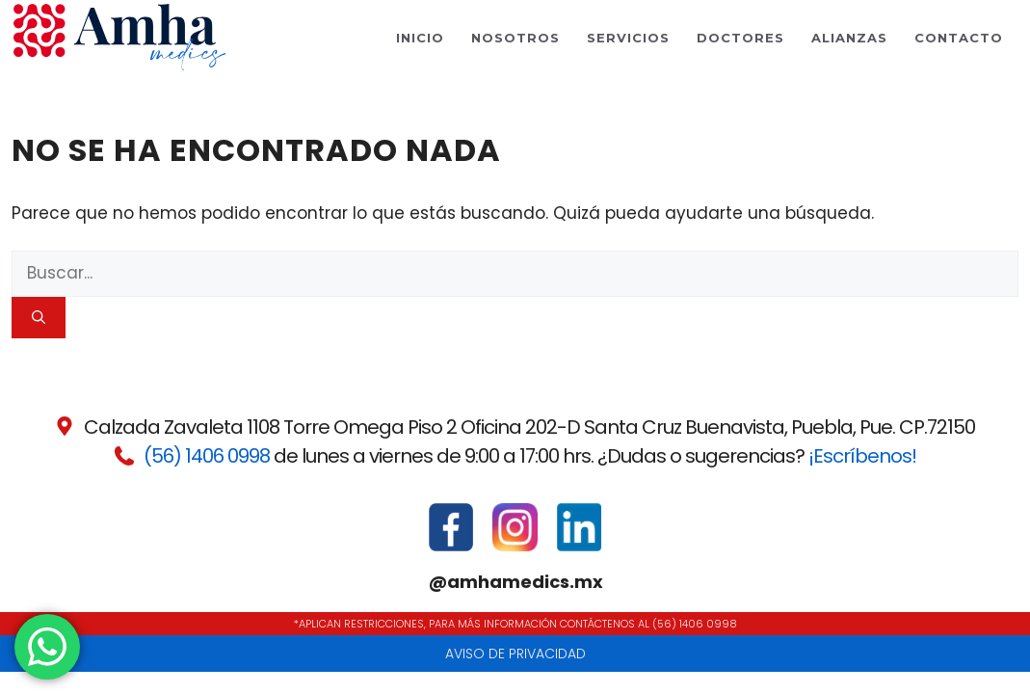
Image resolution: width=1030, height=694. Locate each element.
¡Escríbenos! (862, 455)
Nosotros (515, 37)
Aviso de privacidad (515, 653)
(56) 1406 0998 (207, 455)
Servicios (628, 37)
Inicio (420, 37)
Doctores (740, 37)
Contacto (958, 37)
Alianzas (849, 37)
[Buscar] (39, 317)
